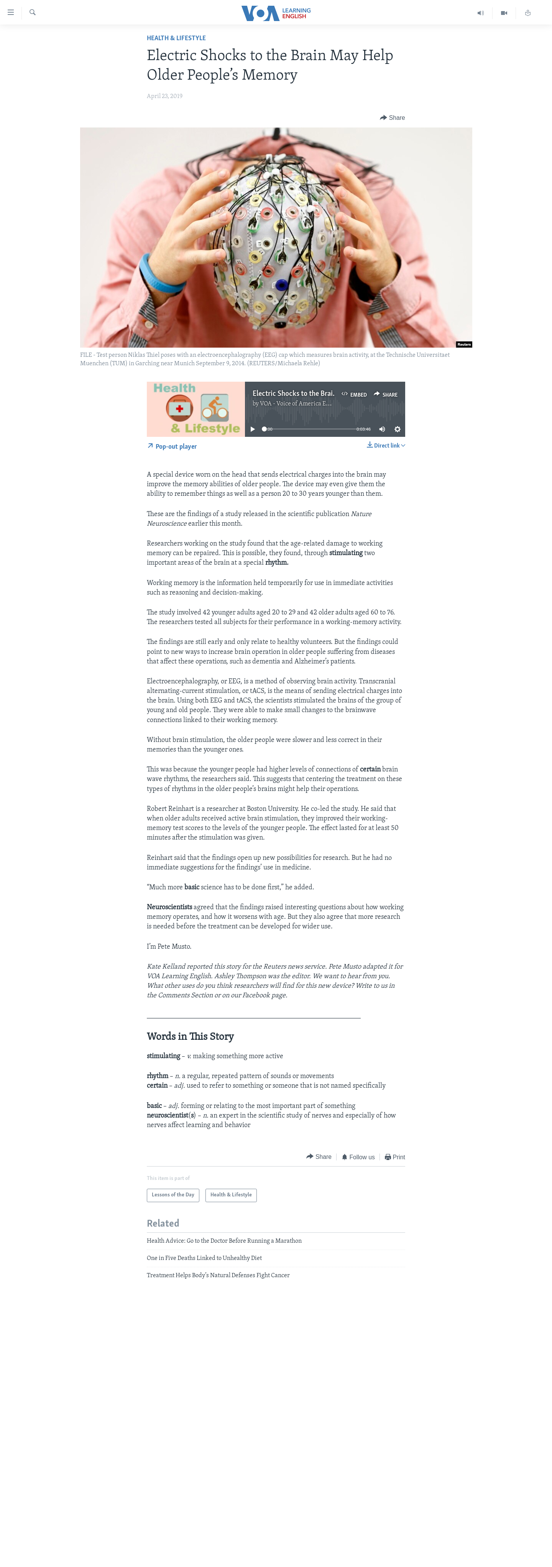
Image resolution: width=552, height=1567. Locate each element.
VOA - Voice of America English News (309, 404)
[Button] (392, 118)
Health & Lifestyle (176, 38)
